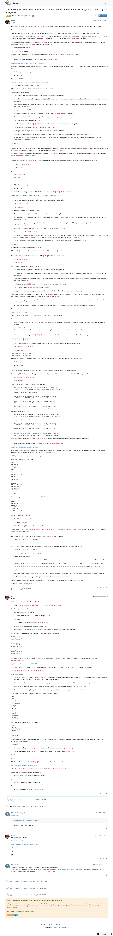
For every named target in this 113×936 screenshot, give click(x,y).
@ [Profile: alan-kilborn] (18, 837)
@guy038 (22, 812)
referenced (22, 800)
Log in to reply (102, 15)
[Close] (106, 900)
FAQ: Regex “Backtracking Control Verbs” (71, 869)
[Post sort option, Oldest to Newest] (95, 15)
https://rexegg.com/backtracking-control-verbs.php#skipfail (27, 63)
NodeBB (55, 927)
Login (15, 915)
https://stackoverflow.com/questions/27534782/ (25, 820)
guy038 (13, 20)
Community (17, 3)
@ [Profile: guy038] (14, 815)
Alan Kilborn (14, 812)
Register (9, 915)
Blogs (8, 15)
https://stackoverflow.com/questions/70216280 (24, 664)
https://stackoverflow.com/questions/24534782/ (24, 447)
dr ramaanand (16, 881)
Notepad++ (62, 925)
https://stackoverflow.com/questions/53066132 (24, 765)
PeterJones (15, 800)
